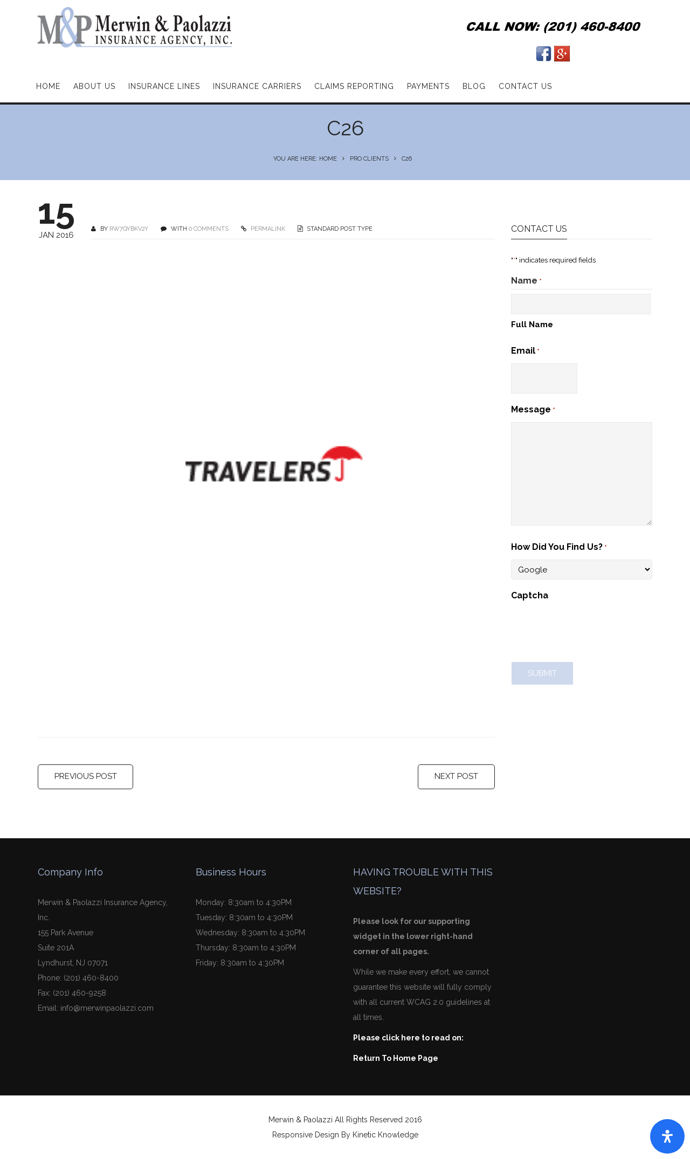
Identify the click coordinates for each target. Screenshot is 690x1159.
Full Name (532, 324)
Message (533, 410)
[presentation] (593, 629)
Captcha (529, 595)
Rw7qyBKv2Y (128, 228)
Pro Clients (369, 158)
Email (525, 351)
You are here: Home (305, 158)
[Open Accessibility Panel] (667, 1136)
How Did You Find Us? (559, 547)
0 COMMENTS (209, 228)
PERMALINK (267, 228)
